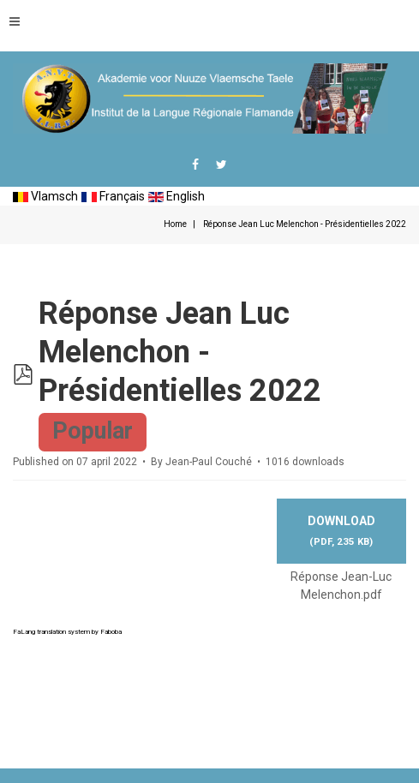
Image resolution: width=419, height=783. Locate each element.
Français (113, 196)
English (176, 196)
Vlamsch (45, 196)
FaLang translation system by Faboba (67, 632)
